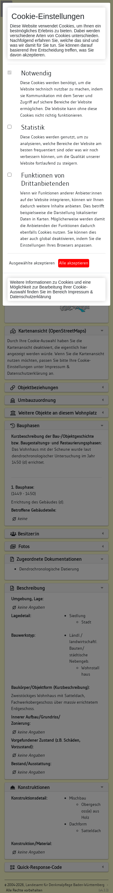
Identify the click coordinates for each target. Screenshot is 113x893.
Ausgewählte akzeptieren (32, 263)
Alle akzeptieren (73, 263)
